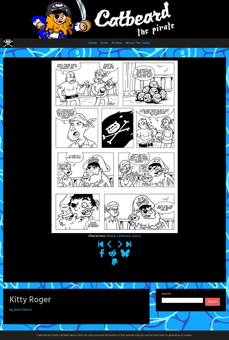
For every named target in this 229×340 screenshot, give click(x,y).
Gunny (136, 236)
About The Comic (137, 43)
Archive (116, 43)
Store (104, 43)
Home (93, 43)
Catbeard (123, 236)
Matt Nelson (23, 310)
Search (166, 294)
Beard (111, 236)
